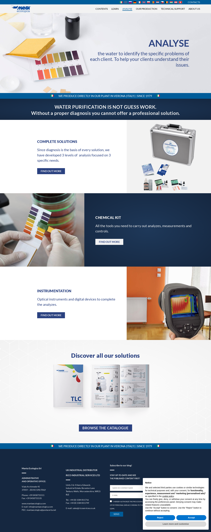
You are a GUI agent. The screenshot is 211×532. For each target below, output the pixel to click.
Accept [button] (191, 517)
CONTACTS (194, 2)
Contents (102, 8)
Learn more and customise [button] (176, 524)
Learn (115, 8)
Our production (146, 8)
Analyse (127, 8)
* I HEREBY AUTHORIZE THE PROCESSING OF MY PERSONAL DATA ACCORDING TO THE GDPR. (126, 505)
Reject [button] (160, 517)
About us (194, 8)
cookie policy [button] (168, 496)
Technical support (173, 8)
